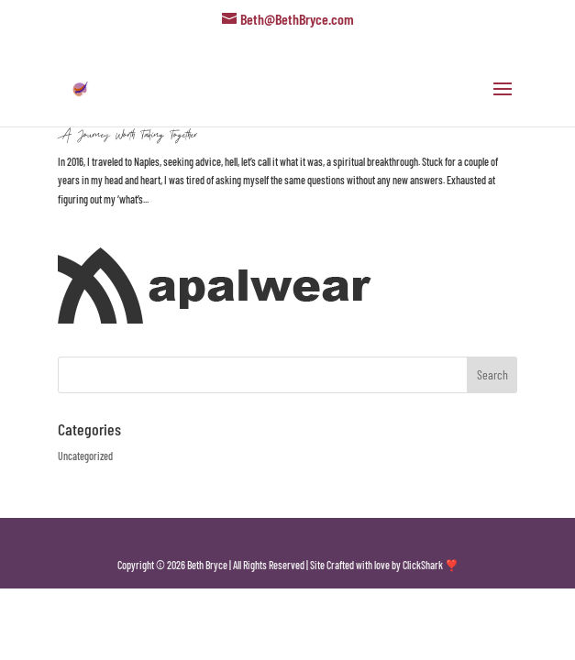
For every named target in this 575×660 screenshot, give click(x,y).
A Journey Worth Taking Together (127, 134)
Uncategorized (85, 455)
